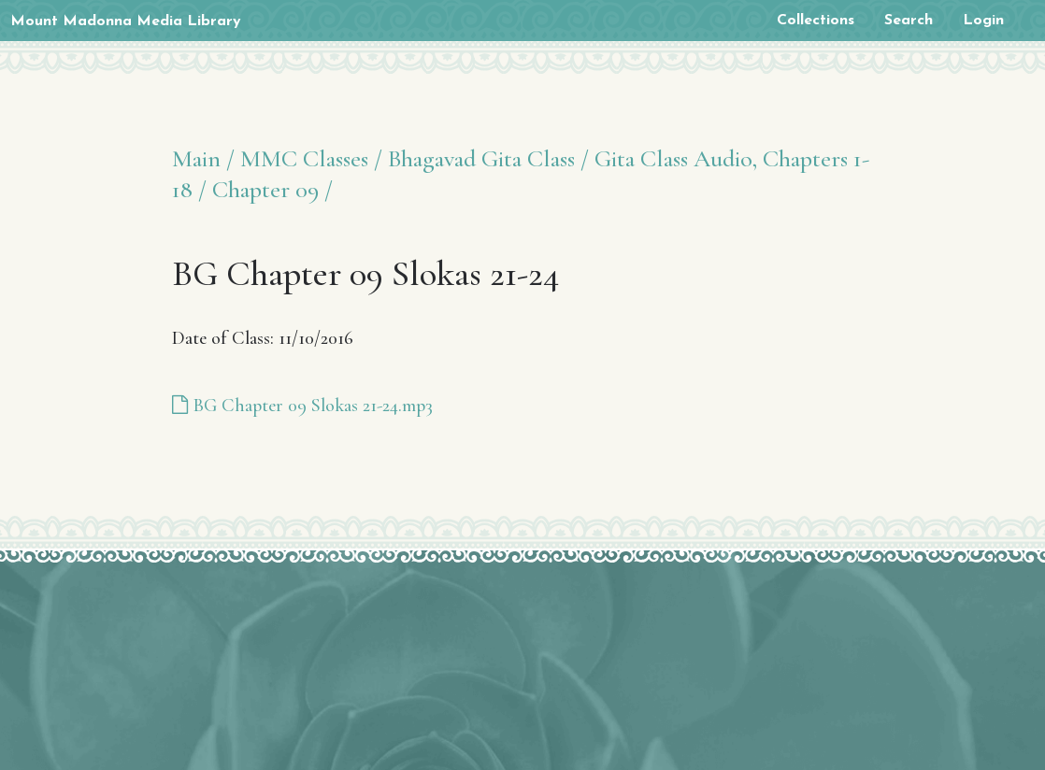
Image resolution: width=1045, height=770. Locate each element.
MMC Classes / (311, 158)
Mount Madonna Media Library (125, 21)
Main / (203, 158)
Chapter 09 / (272, 189)
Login (983, 20)
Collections (815, 20)
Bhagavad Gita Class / (488, 158)
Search (908, 20)
